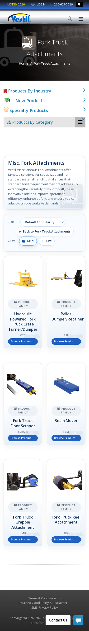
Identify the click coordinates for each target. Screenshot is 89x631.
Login (38, 4)
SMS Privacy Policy (44, 607)
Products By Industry (27, 91)
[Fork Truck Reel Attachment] (66, 502)
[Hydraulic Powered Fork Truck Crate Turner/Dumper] (23, 302)
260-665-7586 (62, 4)
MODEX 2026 (16, 4)
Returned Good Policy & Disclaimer (42, 603)
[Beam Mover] (66, 404)
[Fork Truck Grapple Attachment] (23, 502)
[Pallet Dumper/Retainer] (66, 302)
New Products (30, 100)
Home (23, 63)
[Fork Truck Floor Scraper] (23, 404)
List (47, 241)
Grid (28, 241)
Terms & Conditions (42, 598)
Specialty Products (26, 110)
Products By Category (30, 122)
